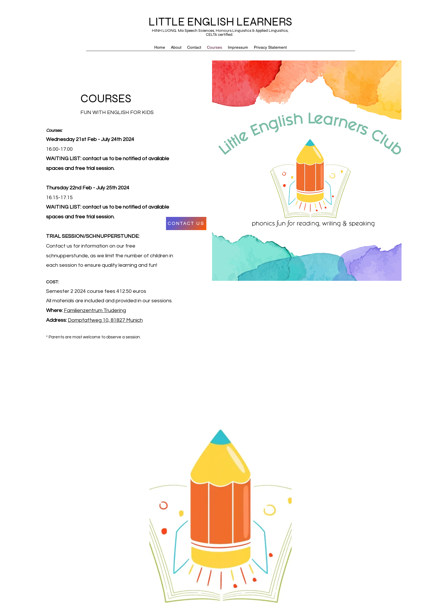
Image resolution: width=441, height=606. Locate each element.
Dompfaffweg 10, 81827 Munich (105, 320)
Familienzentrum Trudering (95, 310)
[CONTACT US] (186, 223)
